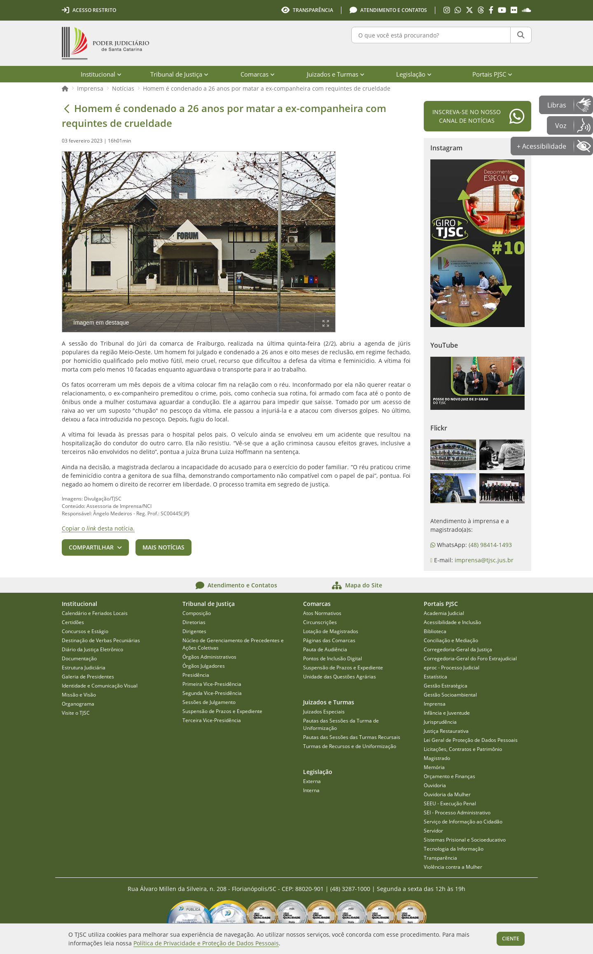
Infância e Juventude (447, 712)
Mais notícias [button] (163, 547)
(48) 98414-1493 (490, 545)
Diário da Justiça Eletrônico (92, 649)
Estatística (435, 676)
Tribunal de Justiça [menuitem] (179, 74)
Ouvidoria (435, 785)
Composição (196, 613)
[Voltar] (67, 108)
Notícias (123, 88)
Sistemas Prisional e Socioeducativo (465, 839)
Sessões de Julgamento (209, 702)
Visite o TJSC (76, 712)
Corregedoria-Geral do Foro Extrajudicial (470, 658)
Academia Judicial (444, 613)
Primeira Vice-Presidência (211, 683)
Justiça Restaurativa (446, 730)
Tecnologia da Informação (453, 848)
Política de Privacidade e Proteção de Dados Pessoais (206, 943)
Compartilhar (91, 547)
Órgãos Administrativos (209, 656)
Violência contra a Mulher (453, 866)
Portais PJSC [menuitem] (492, 74)
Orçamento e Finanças (449, 776)
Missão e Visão (79, 694)
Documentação (79, 658)
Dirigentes (194, 631)
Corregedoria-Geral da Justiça (458, 649)
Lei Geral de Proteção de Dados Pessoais (471, 740)
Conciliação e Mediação (451, 640)
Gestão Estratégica (445, 685)
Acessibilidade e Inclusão (452, 622)
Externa (312, 781)
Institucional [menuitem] (101, 74)
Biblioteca (435, 631)
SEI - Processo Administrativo (457, 812)
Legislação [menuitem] (414, 74)
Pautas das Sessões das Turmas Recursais (351, 737)
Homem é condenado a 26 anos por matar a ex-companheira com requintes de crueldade (266, 88)
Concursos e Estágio (85, 631)
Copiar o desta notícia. (98, 528)
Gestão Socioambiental (450, 694)
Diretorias (193, 622)
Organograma (78, 703)
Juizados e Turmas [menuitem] (335, 74)
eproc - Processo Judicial (451, 667)
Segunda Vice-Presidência (212, 693)
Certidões (73, 622)
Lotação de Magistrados (330, 631)
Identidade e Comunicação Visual (100, 685)
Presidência (195, 674)
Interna (311, 790)
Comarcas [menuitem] (257, 74)
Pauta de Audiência (325, 649)
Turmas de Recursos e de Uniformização (349, 746)
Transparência (440, 857)
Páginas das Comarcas (329, 640)
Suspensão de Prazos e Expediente (222, 711)
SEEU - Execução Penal (450, 803)
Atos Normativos (322, 613)
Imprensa (90, 88)
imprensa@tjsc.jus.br (484, 560)
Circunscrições (320, 622)
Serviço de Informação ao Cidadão (463, 821)
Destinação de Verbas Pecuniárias (101, 640)
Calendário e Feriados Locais (95, 613)
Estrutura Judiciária (83, 667)
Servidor (433, 830)
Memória (434, 767)
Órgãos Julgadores (203, 665)
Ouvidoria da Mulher (447, 794)
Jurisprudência (440, 721)
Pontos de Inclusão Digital (332, 658)
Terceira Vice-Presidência (211, 720)
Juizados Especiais (324, 711)
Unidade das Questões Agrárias (339, 676)
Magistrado (437, 758)
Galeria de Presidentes (88, 676)
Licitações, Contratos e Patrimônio (463, 749)
